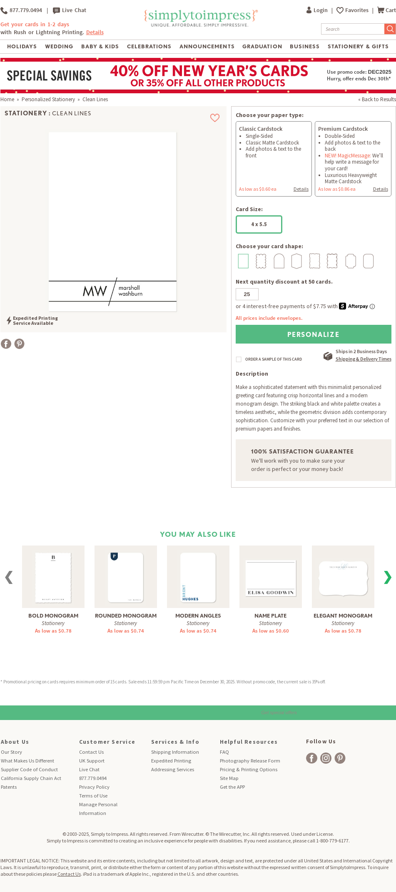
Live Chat (69, 10)
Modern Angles (198, 616)
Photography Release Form (250, 760)
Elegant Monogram (343, 616)
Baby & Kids (100, 46)
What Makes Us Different (27, 760)
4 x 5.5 (259, 224)
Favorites (357, 10)
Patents (9, 787)
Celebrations (149, 46)
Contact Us (91, 752)
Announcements (207, 46)
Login (317, 10)
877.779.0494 (21, 10)
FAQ (224, 752)
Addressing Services (172, 769)
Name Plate (270, 616)
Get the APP (232, 787)
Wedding (59, 46)
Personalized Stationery (48, 99)
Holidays (22, 46)
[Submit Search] (390, 29)
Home (7, 99)
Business (305, 46)
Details (95, 32)
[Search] (353, 29)
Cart (386, 10)
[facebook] (311, 758)
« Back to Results (377, 99)
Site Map (229, 778)
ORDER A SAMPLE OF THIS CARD (273, 359)
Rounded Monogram (126, 616)
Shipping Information (175, 752)
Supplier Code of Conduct (29, 769)
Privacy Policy (94, 787)
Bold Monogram (53, 616)
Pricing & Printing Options (248, 769)
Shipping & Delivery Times (363, 359)
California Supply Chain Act (31, 778)
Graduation (262, 46)
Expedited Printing (171, 760)
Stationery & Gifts (358, 46)
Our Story (11, 752)
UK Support (92, 760)
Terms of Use (93, 795)
